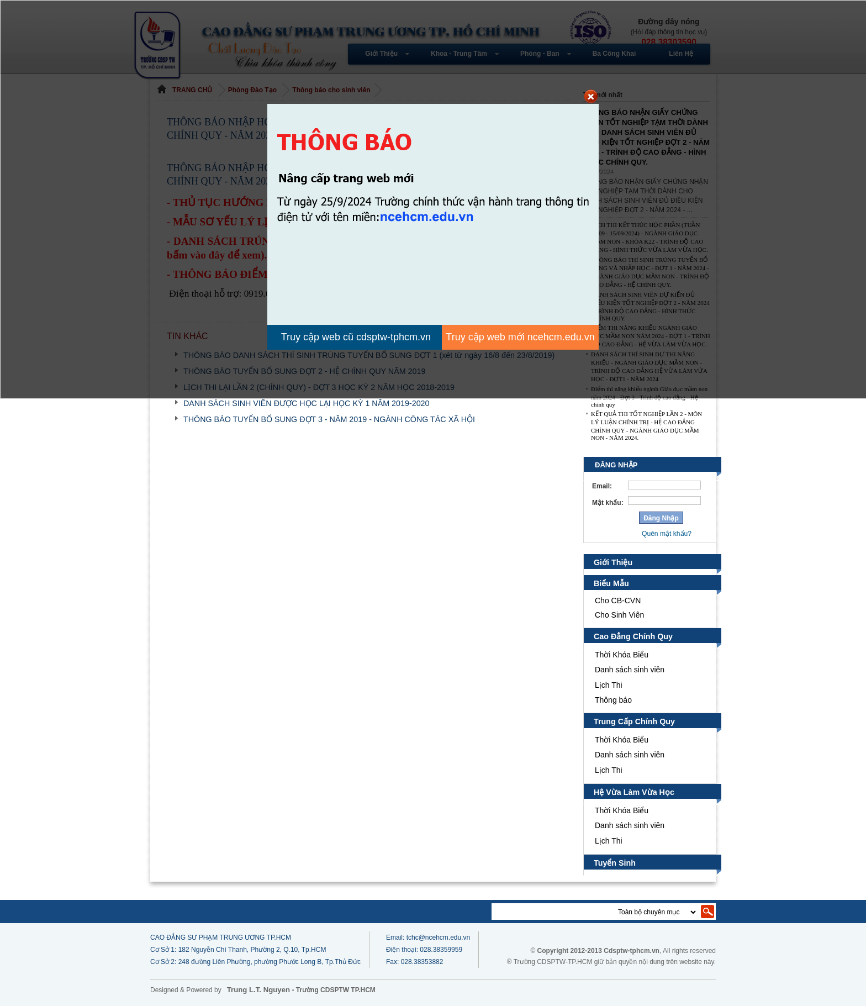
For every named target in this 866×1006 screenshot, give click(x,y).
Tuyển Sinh (615, 862)
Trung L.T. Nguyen (258, 990)
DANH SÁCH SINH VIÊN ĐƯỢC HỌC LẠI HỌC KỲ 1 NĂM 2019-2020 (306, 403)
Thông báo (613, 700)
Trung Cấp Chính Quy (634, 721)
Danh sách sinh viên (629, 669)
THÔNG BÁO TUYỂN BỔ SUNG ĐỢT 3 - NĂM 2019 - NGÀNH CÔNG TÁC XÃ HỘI (329, 419)
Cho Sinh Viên (619, 614)
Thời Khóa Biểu (621, 654)
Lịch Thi (610, 685)
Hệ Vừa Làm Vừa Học (633, 792)
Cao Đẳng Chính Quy (633, 636)
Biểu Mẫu (612, 583)
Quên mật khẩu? (666, 534)
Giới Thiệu (613, 562)
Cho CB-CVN (618, 600)
